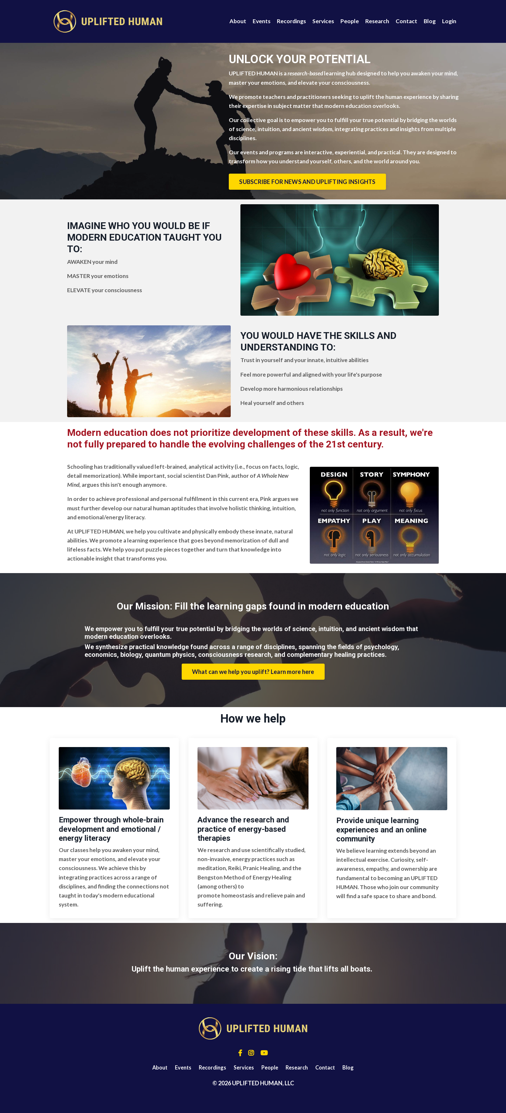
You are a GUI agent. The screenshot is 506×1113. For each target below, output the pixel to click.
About (234, 21)
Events (258, 21)
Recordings (289, 21)
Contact (406, 21)
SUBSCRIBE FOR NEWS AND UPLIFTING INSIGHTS (320, 193)
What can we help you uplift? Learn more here (253, 685)
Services (321, 21)
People (348, 21)
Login (449, 21)
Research (376, 21)
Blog (429, 21)
